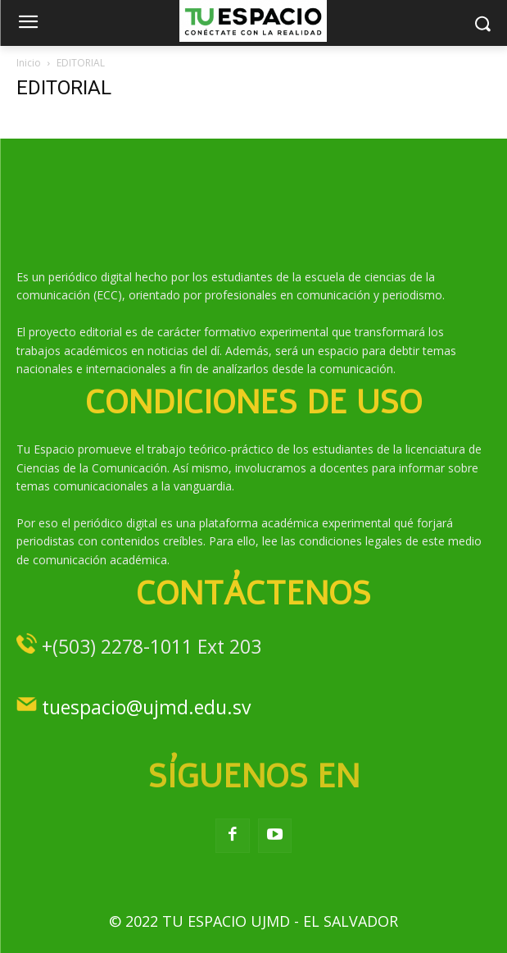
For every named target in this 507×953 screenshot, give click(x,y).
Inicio (28, 63)
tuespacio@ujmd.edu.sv (146, 707)
